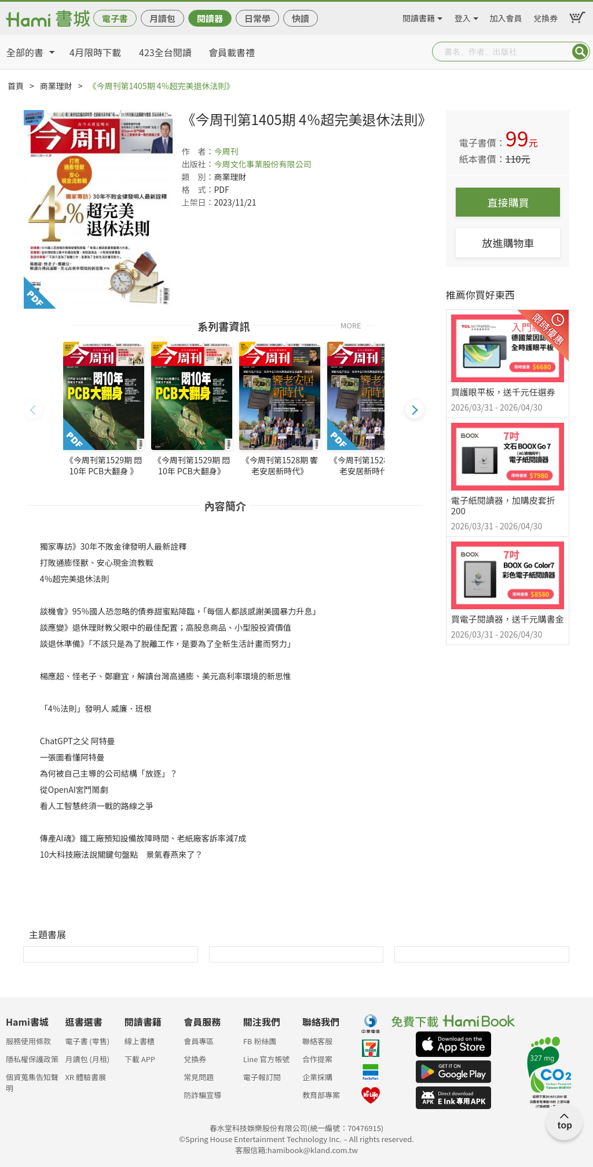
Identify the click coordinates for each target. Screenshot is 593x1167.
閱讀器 (210, 18)
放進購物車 (508, 242)
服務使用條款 (28, 1041)
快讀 (300, 18)
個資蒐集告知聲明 (32, 1080)
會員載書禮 (231, 52)
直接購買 (508, 202)
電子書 (115, 18)
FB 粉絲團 (260, 1041)
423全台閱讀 (165, 52)
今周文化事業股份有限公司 (262, 164)
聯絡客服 (317, 1041)
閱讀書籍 (418, 16)
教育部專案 (321, 1094)
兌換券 (545, 16)
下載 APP (140, 1058)
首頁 (16, 86)
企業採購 (317, 1076)
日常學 (257, 18)
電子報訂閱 (262, 1076)
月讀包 (162, 18)
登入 (463, 16)
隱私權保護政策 (32, 1058)
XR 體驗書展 (85, 1076)
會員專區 (199, 1041)
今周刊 (226, 151)
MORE (351, 324)
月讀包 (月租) (87, 1058)
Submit (580, 51)
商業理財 (56, 86)
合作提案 (317, 1058)
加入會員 (506, 16)
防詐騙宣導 (202, 1094)
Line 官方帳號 (266, 1058)
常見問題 (199, 1076)
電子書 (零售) (87, 1041)
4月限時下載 (95, 52)
